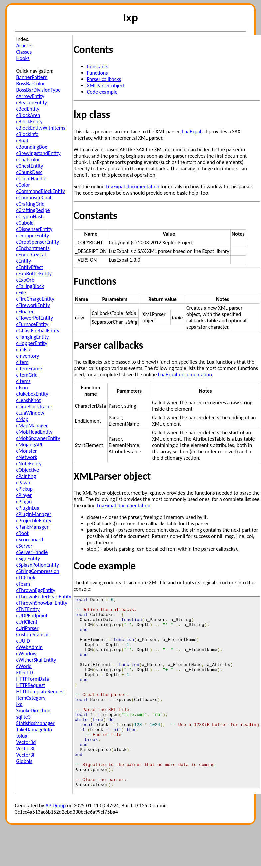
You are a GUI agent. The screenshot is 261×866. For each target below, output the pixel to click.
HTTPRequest (30, 685)
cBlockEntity (29, 121)
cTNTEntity (28, 609)
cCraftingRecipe (33, 210)
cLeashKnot (28, 400)
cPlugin (24, 501)
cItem (22, 362)
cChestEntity (29, 166)
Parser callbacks (104, 79)
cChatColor (28, 159)
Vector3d (26, 742)
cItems (23, 381)
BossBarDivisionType (38, 90)
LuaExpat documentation (132, 186)
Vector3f (25, 748)
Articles (24, 45)
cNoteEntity (29, 463)
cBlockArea (28, 115)
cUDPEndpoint (32, 615)
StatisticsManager (35, 723)
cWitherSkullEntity (36, 660)
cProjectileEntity (33, 520)
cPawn (23, 482)
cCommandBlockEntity (40, 191)
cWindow (26, 653)
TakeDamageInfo (34, 729)
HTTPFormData (32, 679)
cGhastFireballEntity (38, 330)
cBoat (22, 140)
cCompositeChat (34, 197)
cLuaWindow (30, 413)
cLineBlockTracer (34, 406)
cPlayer (24, 495)
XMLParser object (106, 85)
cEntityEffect (29, 267)
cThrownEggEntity (35, 590)
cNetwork (26, 457)
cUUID (23, 641)
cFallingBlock (30, 286)
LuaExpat (192, 131)
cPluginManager (33, 514)
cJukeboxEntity (32, 394)
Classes (24, 52)
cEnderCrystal (31, 254)
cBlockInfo (27, 134)
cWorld (24, 666)
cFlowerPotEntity (34, 318)
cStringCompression (37, 571)
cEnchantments (33, 248)
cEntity (23, 261)
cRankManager (32, 527)
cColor (23, 185)
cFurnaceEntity (32, 324)
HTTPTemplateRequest (40, 691)
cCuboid (25, 223)
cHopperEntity (31, 343)
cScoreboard (29, 539)
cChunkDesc (29, 172)
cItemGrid (27, 375)
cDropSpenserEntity (37, 242)
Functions (97, 73)
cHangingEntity (32, 337)
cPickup (24, 489)
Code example (102, 92)
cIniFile (24, 349)
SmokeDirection (33, 710)
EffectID (24, 672)
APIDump (55, 843)
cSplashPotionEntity (37, 565)
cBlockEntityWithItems (40, 128)
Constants (97, 66)
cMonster (26, 451)
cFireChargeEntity (35, 299)
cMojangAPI (29, 444)
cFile (21, 292)
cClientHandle (31, 178)
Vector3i (25, 755)
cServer (24, 546)
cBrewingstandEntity (38, 153)
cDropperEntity (32, 235)
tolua (21, 736)
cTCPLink (25, 577)
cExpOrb (25, 280)
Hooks (23, 58)
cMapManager (32, 425)
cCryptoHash (30, 216)
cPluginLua (28, 508)
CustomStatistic (33, 634)
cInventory (27, 356)
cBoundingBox (31, 147)
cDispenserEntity (34, 229)
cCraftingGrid (30, 204)
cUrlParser (27, 628)
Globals (24, 761)
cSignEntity (28, 558)
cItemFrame (29, 368)
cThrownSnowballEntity (41, 603)
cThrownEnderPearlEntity (43, 596)
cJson (22, 387)
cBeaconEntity (31, 102)
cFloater (25, 311)
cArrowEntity (30, 96)
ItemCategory (31, 698)
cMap (22, 419)
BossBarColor (30, 83)
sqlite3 (23, 717)
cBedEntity (27, 109)
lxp (19, 704)
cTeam (23, 584)
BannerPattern (32, 77)
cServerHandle (32, 552)
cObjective (27, 470)
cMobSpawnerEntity (38, 438)
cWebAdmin (29, 647)
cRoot (22, 533)
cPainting (26, 476)
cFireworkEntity (33, 305)
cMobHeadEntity (34, 432)
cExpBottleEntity (34, 273)
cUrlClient (27, 622)
